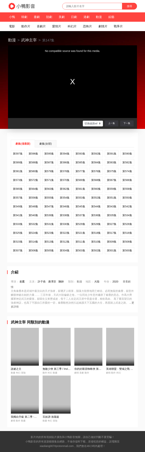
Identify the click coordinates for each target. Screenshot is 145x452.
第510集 (96, 241)
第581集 (17, 171)
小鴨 (12, 17)
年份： (108, 281)
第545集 (80, 206)
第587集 (49, 162)
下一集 (127, 123)
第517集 (111, 232)
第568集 (96, 180)
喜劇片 (41, 26)
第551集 (111, 197)
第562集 (64, 188)
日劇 (74, 17)
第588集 (33, 162)
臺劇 (37, 17)
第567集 (111, 180)
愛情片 (56, 26)
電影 (12, 26)
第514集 (33, 241)
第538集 (64, 215)
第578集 (64, 171)
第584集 (96, 162)
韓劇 (24, 17)
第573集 (17, 180)
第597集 (17, 153)
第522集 (64, 232)
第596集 (33, 153)
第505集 (49, 250)
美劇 (62, 17)
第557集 (17, 197)
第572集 (33, 180)
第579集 (49, 171)
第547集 (49, 206)
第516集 (127, 232)
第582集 (127, 162)
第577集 (80, 171)
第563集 (49, 188)
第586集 (64, 162)
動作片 (25, 26)
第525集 (17, 232)
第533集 (17, 224)
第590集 (127, 153)
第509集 (111, 241)
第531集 (49, 224)
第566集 (127, 180)
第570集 (64, 180)
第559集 (111, 188)
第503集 (80, 250)
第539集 (49, 215)
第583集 (111, 162)
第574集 (127, 171)
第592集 (96, 153)
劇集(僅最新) (23, 143)
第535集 (111, 215)
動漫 (99, 17)
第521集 (80, 232)
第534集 (127, 215)
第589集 (17, 162)
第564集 (33, 188)
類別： (72, 281)
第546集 (64, 206)
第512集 (64, 241)
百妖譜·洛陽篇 (51, 416)
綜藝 (111, 17)
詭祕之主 (16, 368)
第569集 (80, 180)
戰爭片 (118, 26)
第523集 (49, 232)
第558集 (127, 188)
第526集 (127, 224)
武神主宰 (29, 40)
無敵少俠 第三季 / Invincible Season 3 (65, 368)
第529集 (80, 224)
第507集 (17, 250)
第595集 (49, 153)
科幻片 (72, 26)
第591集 (111, 153)
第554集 (64, 197)
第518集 (96, 232)
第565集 (17, 188)
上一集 (111, 123)
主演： (33, 281)
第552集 (96, 197)
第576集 (96, 171)
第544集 (96, 206)
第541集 (17, 215)
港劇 (87, 17)
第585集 (80, 162)
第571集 (49, 180)
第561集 (80, 188)
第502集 (96, 250)
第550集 (127, 197)
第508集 (127, 241)
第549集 (17, 206)
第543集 (111, 206)
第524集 (33, 232)
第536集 (96, 215)
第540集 (33, 215)
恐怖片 (87, 26)
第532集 (33, 224)
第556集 (33, 197)
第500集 (127, 250)
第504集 (64, 250)
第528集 (96, 224)
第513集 (49, 241)
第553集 (80, 197)
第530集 (64, 224)
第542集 (127, 206)
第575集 (111, 171)
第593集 (80, 153)
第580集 (33, 171)
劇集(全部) (45, 143)
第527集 (111, 224)
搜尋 (129, 6)
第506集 (33, 250)
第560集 (96, 188)
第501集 (111, 250)
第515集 (17, 241)
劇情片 (102, 26)
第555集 (49, 197)
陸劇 (49, 17)
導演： (15, 281)
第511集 (80, 241)
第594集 (64, 153)
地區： (89, 281)
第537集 (80, 215)
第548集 (33, 206)
